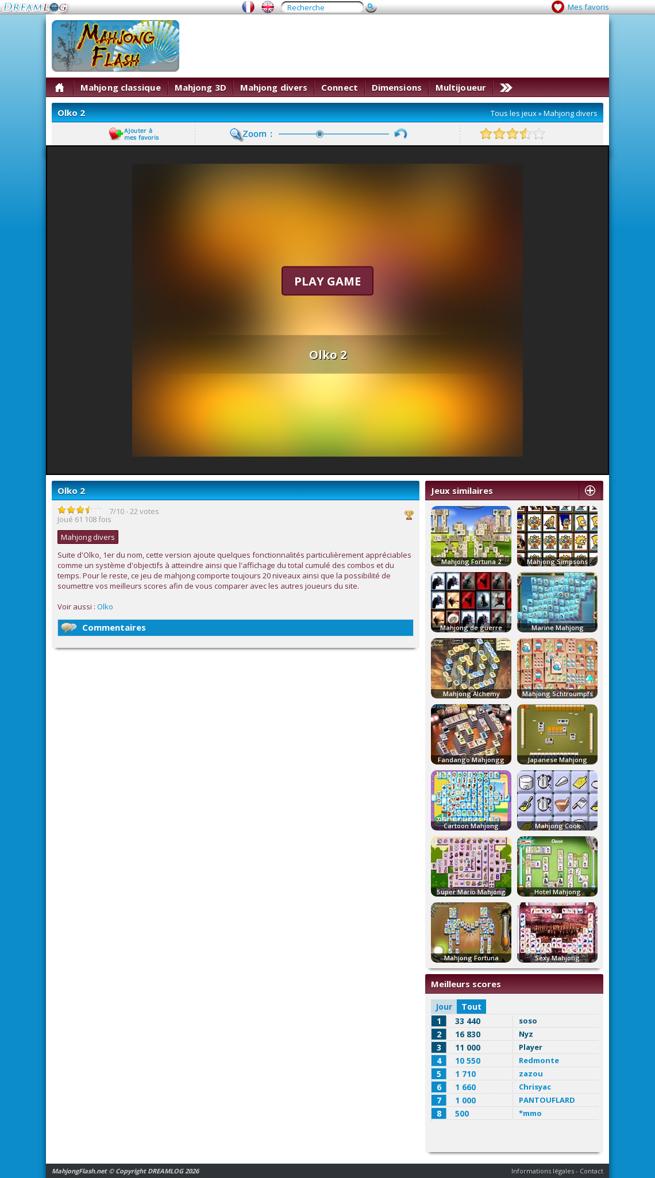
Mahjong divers (273, 87)
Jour (444, 1006)
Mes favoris (588, 7)
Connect (339, 87)
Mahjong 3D (200, 87)
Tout (471, 1006)
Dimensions (397, 87)
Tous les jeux (514, 113)
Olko (105, 606)
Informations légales (542, 1171)
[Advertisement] (565, 56)
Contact (591, 1171)
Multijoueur (461, 87)
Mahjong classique (120, 87)
